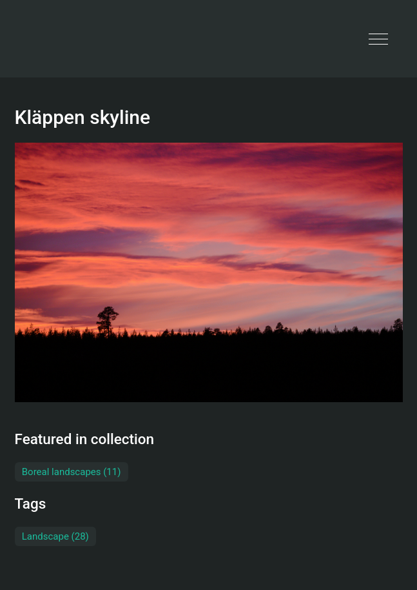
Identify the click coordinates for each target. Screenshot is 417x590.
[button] (378, 38)
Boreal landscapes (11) (71, 472)
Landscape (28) (55, 536)
